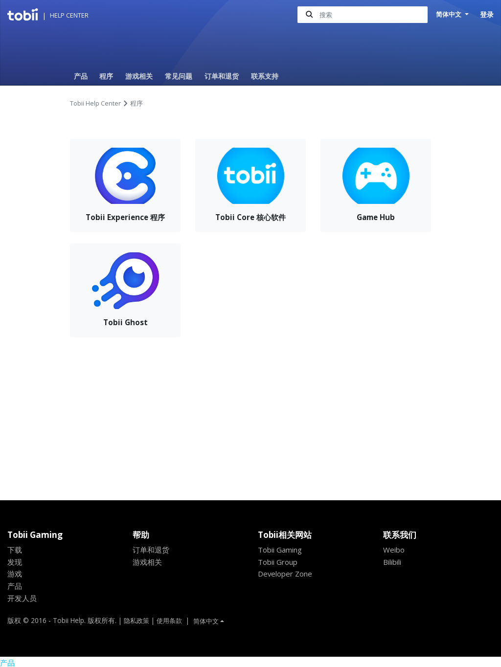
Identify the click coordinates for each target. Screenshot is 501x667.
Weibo (394, 550)
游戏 (14, 573)
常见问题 (178, 76)
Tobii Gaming (281, 550)
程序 (106, 76)
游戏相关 (139, 76)
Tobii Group (279, 562)
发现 (14, 562)
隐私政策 (137, 620)
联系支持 (264, 76)
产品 (81, 76)
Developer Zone (286, 573)
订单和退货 (222, 76)
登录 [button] (487, 14)
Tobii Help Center (95, 103)
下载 (14, 550)
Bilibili (394, 562)
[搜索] (361, 14)
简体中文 (448, 14)
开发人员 (22, 598)
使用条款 (172, 620)
